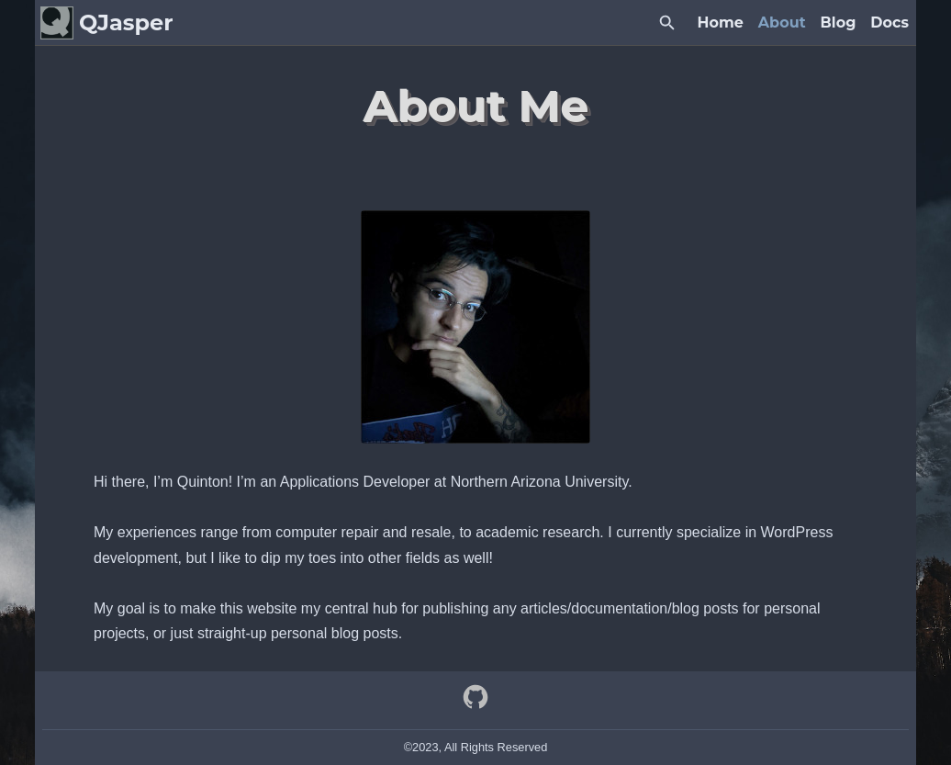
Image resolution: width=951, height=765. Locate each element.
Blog (838, 22)
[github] (475, 705)
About (782, 22)
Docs (889, 22)
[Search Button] (667, 23)
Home (721, 22)
